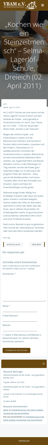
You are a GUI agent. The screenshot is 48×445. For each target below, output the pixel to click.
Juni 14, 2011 (15, 107)
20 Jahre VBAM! (9, 401)
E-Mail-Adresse (11, 315)
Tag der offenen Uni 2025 (13, 382)
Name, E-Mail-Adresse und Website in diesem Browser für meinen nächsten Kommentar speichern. (22, 338)
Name (6, 306)
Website (6, 325)
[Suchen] (44, 364)
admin (5, 107)
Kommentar (9, 273)
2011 (5, 104)
